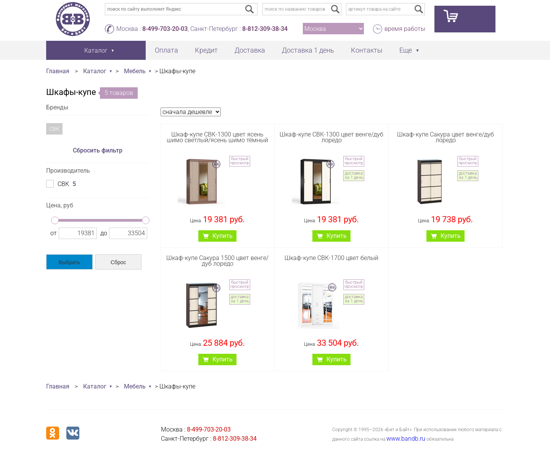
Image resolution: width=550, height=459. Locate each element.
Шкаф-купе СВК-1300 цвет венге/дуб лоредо (331, 137)
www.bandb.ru (405, 438)
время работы (404, 28)
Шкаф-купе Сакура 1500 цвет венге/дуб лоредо (217, 260)
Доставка (250, 50)
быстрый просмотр (239, 160)
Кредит (206, 50)
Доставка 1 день (308, 50)
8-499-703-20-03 (165, 28)
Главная (57, 71)
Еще (405, 50)
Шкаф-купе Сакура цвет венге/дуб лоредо (445, 137)
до (103, 233)
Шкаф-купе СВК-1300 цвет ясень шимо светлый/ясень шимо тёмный (217, 137)
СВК (54, 129)
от (53, 233)
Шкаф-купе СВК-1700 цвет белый (331, 258)
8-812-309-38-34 (265, 28)
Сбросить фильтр (97, 150)
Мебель (135, 71)
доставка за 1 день (354, 175)
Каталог (94, 71)
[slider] (55, 220)
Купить (222, 235)
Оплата (166, 50)
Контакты (367, 50)
